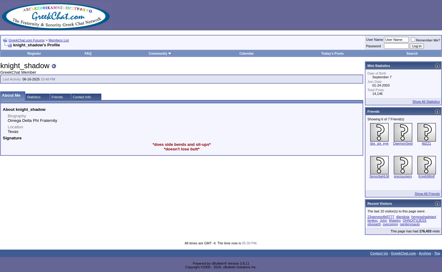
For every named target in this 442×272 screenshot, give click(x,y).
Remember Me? (425, 40)
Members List (58, 40)
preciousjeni (403, 176)
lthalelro (395, 220)
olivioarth (374, 224)
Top (437, 253)
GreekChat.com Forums (27, 40)
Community (160, 53)
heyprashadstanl (423, 217)
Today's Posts (332, 53)
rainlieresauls (410, 224)
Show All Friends (427, 194)
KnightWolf (426, 176)
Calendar (246, 53)
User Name (374, 39)
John (383, 220)
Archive (425, 253)
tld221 (426, 143)
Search (412, 53)
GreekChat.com (403, 253)
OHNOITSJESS (415, 220)
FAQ (88, 53)
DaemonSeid (403, 143)
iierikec (372, 220)
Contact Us (379, 253)
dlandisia (402, 217)
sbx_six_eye (379, 143)
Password (373, 46)
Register (34, 53)
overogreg (390, 224)
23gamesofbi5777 (380, 217)
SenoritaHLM (379, 176)
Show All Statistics (426, 101)
